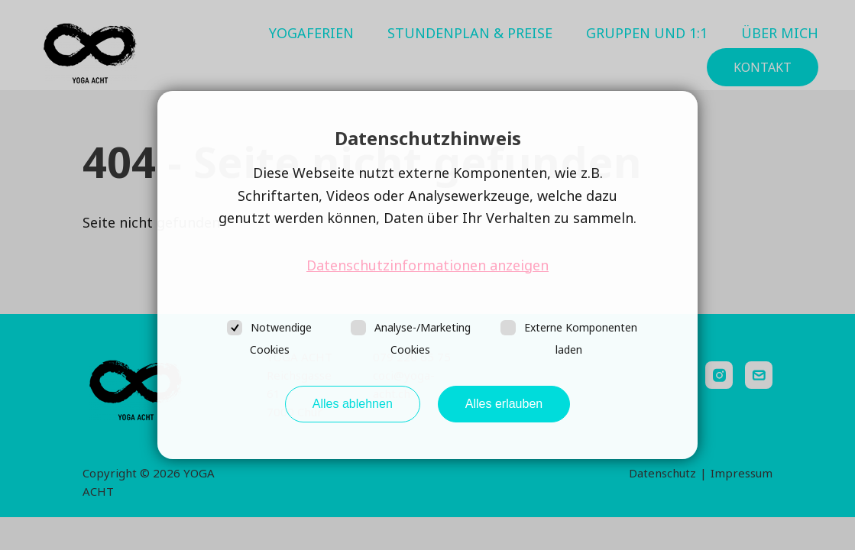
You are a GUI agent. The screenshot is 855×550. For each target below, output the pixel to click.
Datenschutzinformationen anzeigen (427, 265)
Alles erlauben (503, 403)
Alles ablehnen (353, 403)
